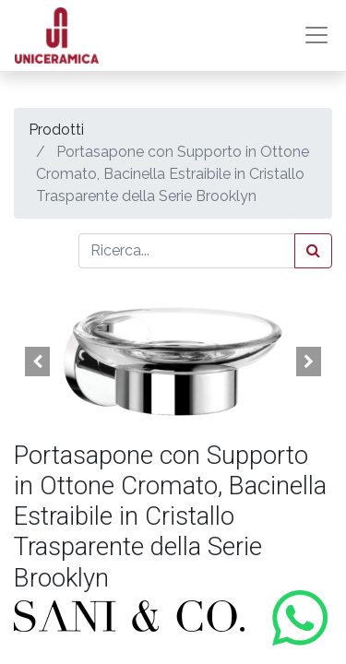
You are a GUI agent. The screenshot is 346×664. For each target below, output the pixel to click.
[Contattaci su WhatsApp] (300, 618)
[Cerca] (313, 250)
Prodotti (56, 129)
